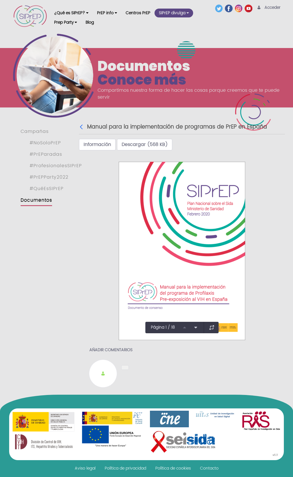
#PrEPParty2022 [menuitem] (48, 177)
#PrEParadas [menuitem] (45, 154)
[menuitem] (71, 13)
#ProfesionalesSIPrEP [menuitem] (55, 165)
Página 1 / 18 (163, 327)
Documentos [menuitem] (36, 200)
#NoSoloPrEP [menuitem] (45, 143)
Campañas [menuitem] (35, 131)
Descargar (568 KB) (145, 144)
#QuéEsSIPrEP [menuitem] (46, 188)
